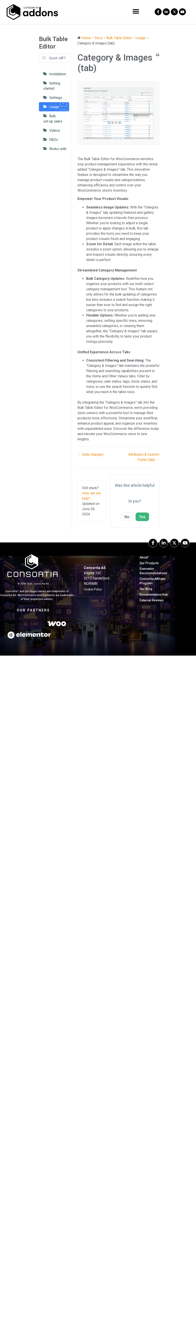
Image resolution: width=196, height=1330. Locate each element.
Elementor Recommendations (153, 571)
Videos (54, 130)
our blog (146, 589)
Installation (57, 74)
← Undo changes (90, 454)
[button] (136, 11)
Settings (58, 99)
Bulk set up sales (52, 118)
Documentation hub (154, 594)
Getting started (51, 86)
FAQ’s (53, 140)
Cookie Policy (93, 589)
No (127, 516)
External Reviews (152, 600)
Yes (142, 516)
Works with (57, 149)
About (144, 557)
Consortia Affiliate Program (152, 581)
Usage (58, 108)
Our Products (149, 563)
